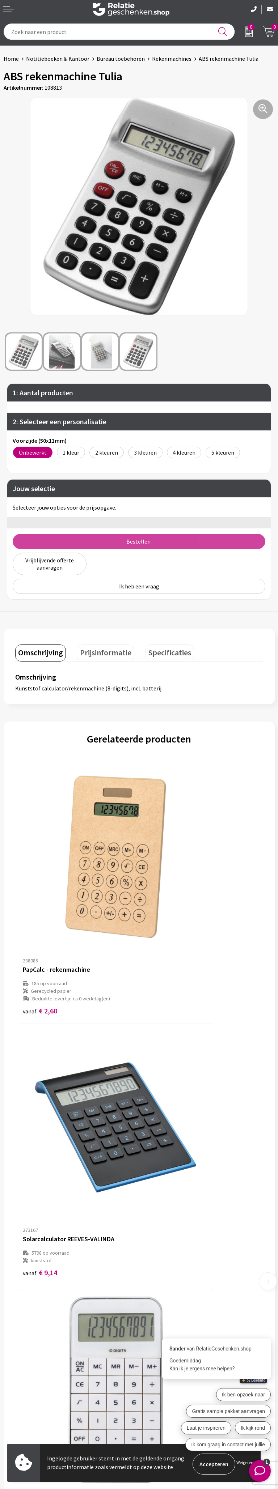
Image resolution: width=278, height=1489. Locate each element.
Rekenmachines (171, 58)
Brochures (16, 1393)
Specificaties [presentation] (156, 643)
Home (11, 58)
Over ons (153, 1259)
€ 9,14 (164, 915)
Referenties (18, 1405)
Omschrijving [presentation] (38, 643)
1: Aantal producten (43, 392)
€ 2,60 (40, 923)
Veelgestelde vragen (168, 1282)
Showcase (16, 1382)
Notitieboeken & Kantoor (57, 58)
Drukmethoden (161, 1293)
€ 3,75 (40, 1109)
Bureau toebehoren (121, 58)
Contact (14, 1370)
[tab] (38, 644)
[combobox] (119, 32)
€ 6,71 (164, 1109)
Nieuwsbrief (157, 1270)
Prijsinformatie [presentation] (97, 643)
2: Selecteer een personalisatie (59, 421)
